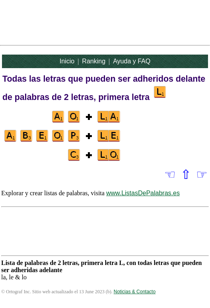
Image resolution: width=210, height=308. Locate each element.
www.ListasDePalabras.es (143, 193)
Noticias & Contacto (135, 291)
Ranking (93, 61)
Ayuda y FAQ (131, 61)
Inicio (67, 61)
